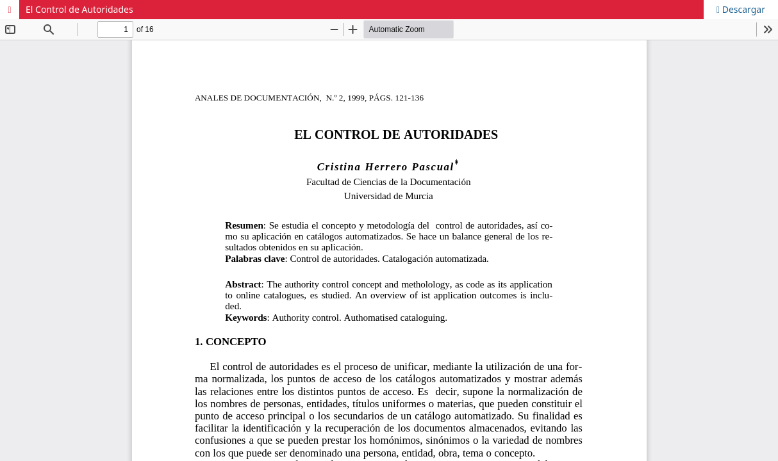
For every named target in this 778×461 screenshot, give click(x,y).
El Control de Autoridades (79, 9)
